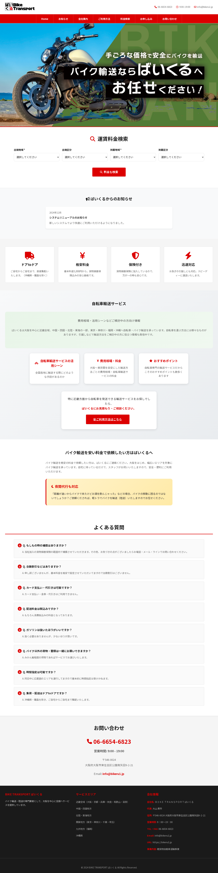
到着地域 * (116, 149)
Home (44, 18)
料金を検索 (109, 172)
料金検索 (125, 18)
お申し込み (146, 18)
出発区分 (67, 149)
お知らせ (63, 18)
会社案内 (83, 18)
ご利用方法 (104, 18)
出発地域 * (19, 149)
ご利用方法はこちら (108, 419)
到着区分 (163, 149)
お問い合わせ (169, 18)
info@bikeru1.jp (113, 774)
